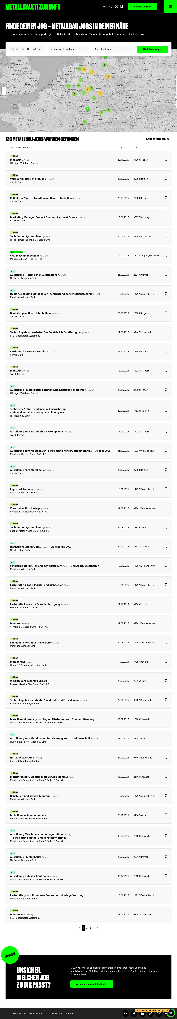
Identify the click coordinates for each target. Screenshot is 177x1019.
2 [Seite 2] (86, 927)
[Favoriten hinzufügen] (166, 159)
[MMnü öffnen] (170, 6)
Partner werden (142, 6)
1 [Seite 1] (83, 927)
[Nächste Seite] (80, 928)
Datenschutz (42, 1013)
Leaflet (176, 103)
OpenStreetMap (176, 91)
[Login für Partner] (110, 6)
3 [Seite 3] (90, 927)
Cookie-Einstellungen (62, 1013)
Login (8, 1013)
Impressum (29, 1013)
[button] (68, 86)
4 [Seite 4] (93, 927)
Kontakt (17, 1013)
